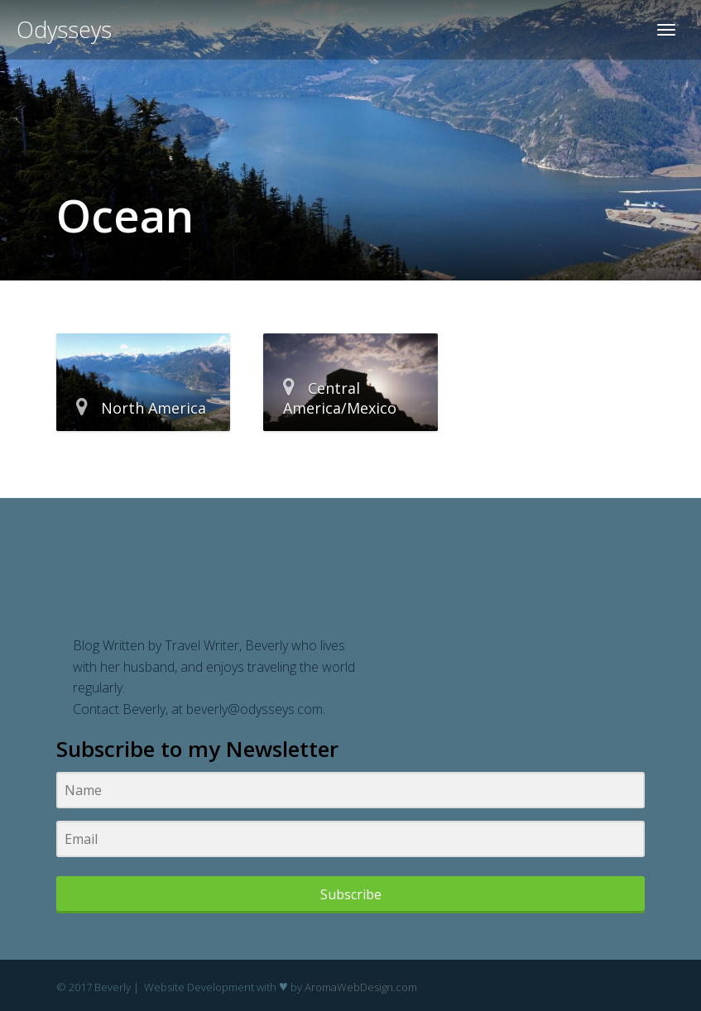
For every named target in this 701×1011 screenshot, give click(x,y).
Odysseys (64, 29)
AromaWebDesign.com (361, 987)
